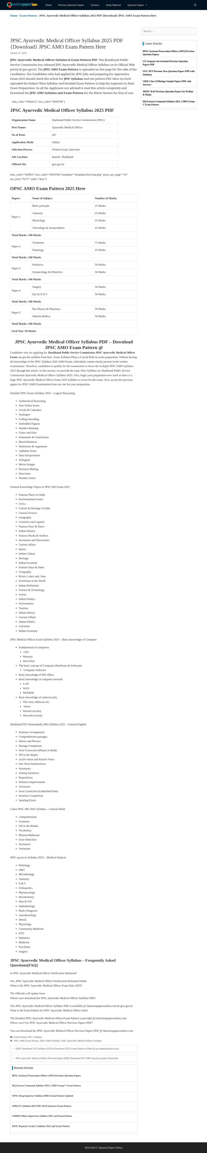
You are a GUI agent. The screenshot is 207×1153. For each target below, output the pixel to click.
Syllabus (95, 5)
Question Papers (139, 5)
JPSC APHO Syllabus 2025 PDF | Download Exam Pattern (100, 101)
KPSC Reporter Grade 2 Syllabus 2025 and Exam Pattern (41, 1126)
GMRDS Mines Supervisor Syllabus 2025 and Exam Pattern (42, 1116)
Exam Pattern (28, 15)
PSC (30, 1037)
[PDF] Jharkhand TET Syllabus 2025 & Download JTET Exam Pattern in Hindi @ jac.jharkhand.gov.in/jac (67, 1048)
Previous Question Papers (71, 5)
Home (49, 5)
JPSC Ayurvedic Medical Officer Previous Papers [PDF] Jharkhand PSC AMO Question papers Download (67, 1058)
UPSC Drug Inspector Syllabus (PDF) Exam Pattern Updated (42, 1096)
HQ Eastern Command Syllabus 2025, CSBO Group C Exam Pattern (46, 1085)
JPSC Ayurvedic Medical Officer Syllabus (81, 1040)
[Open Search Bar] (195, 5)
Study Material (113, 5)
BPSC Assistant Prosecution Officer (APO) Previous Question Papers (46, 1075)
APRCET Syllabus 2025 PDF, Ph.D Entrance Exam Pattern (41, 1106)
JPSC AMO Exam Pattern (26, 1040)
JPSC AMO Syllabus (50, 1040)
